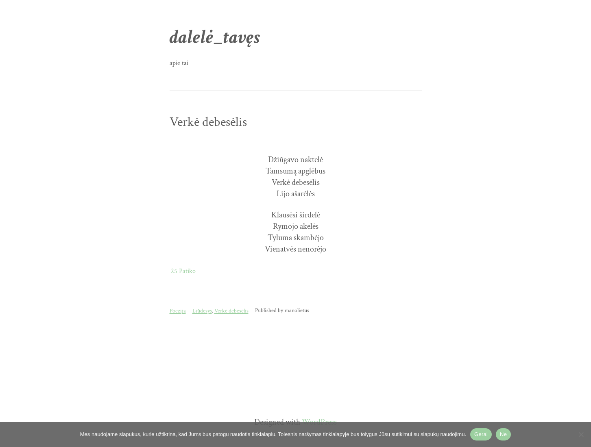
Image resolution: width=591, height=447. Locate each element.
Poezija (178, 311)
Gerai (481, 434)
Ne (503, 434)
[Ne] (581, 434)
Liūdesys (202, 311)
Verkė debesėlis (208, 122)
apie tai (179, 63)
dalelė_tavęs (215, 37)
